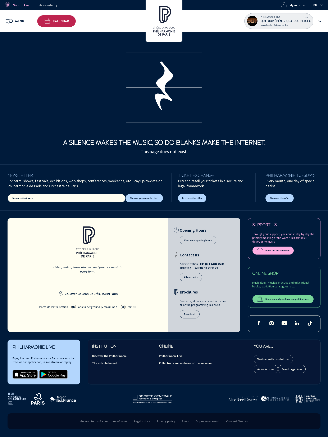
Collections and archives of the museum (185, 363)
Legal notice (142, 421)
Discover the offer (192, 198)
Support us (16, 5)
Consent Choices (237, 421)
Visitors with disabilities (273, 359)
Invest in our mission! (273, 250)
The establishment (104, 363)
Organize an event (207, 421)
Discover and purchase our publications (283, 299)
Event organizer (292, 369)
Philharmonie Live (170, 356)
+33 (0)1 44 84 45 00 (212, 264)
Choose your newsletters (144, 198)
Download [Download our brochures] (189, 314)
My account (294, 5)
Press (185, 421)
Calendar (56, 21)
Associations (265, 369)
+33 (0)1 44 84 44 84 (205, 268)
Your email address (22, 198)
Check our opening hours (198, 240)
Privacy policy (166, 421)
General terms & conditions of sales (103, 421)
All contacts (191, 277)
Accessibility (48, 5)
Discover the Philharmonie (109, 356)
